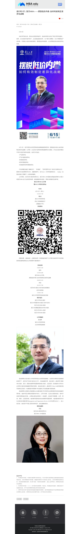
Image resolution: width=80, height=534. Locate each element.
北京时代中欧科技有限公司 (42, 531)
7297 (62, 18)
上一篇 (19, 499)
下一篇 (26, 499)
